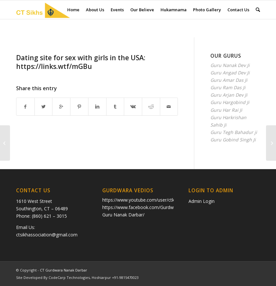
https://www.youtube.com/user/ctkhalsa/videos (151, 200)
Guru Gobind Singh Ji (233, 140)
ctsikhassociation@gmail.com (47, 235)
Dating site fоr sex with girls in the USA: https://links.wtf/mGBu (80, 62)
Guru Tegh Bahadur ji (233, 132)
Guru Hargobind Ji (229, 102)
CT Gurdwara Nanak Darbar (63, 270)
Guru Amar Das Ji (228, 80)
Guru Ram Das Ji (227, 87)
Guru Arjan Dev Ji (228, 95)
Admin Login (202, 201)
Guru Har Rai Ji (226, 110)
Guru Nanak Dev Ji (230, 65)
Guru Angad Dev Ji (230, 73)
